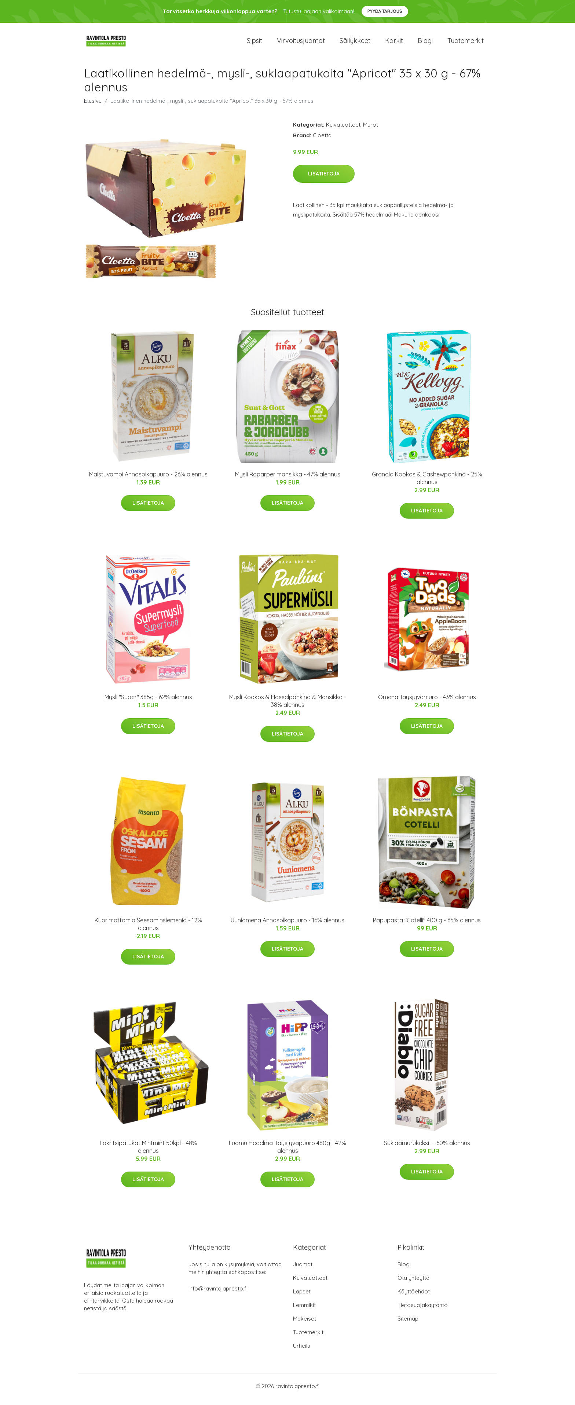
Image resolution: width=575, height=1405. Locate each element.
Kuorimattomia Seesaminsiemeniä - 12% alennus (148, 930)
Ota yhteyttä (413, 1284)
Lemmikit (304, 1311)
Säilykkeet (355, 44)
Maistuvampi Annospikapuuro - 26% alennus (148, 480)
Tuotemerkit (465, 44)
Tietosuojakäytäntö (423, 1311)
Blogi (425, 44)
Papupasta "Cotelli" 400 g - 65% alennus (427, 926)
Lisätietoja (324, 180)
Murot (370, 130)
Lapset (302, 1297)
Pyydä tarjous (384, 11)
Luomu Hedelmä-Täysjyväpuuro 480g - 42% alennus (287, 1153)
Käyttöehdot (414, 1297)
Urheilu (301, 1351)
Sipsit (254, 44)
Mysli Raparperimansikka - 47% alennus (287, 480)
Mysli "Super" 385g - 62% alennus (148, 703)
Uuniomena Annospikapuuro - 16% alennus (287, 926)
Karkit (394, 44)
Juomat (302, 1270)
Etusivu (93, 107)
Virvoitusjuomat (301, 44)
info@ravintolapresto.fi (218, 1294)
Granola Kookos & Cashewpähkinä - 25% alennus (427, 484)
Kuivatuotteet (343, 130)
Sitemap (408, 1324)
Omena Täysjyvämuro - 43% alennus (427, 703)
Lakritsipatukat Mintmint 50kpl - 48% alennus (148, 1153)
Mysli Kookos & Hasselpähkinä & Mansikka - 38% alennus (287, 707)
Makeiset (304, 1324)
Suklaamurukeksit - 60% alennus (427, 1149)
